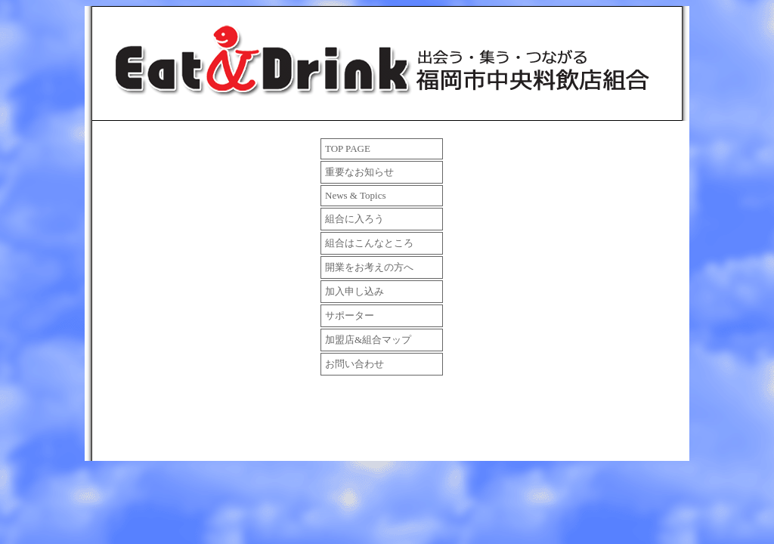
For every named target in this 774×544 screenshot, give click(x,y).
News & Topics (355, 195)
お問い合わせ (354, 363)
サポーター (349, 315)
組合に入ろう (354, 218)
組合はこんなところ (369, 243)
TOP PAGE (347, 148)
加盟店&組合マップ (368, 339)
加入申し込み (354, 291)
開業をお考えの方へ (369, 267)
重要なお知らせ (359, 172)
